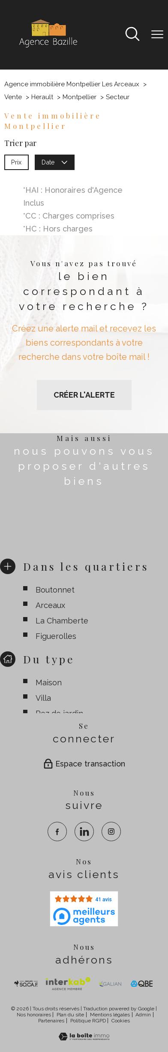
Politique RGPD (88, 1021)
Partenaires (51, 1021)
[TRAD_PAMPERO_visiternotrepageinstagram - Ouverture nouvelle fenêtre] (111, 831)
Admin (143, 1015)
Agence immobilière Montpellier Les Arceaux (71, 84)
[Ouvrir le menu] (157, 35)
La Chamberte (62, 620)
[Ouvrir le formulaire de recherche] (132, 35)
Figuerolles (56, 635)
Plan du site (70, 1015)
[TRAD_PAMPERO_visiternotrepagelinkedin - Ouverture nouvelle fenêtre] (84, 831)
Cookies (120, 1021)
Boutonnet (55, 589)
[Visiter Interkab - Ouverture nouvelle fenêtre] (68, 983)
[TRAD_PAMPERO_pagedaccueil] (47, 47)
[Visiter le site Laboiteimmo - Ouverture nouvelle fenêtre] (84, 1037)
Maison (49, 682)
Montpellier (79, 97)
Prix (16, 161)
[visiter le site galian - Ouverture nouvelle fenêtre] (110, 983)
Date (55, 161)
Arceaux (50, 604)
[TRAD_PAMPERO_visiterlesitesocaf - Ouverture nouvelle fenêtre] (26, 983)
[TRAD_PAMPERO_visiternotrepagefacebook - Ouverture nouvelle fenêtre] (57, 831)
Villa (43, 697)
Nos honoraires (34, 1015)
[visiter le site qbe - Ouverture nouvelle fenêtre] (142, 983)
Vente (13, 97)
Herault (42, 97)
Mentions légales (110, 1015)
